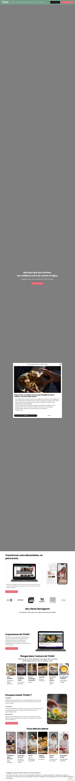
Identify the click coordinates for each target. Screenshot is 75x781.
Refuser (49, 415)
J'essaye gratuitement (37, 283)
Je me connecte (55, 2)
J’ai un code (29, 2)
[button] (60, 364)
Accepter (25, 415)
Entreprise (40, 2)
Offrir (35, 2)
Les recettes (18, 2)
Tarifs (24, 2)
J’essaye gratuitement (67, 2)
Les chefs (12, 2)
